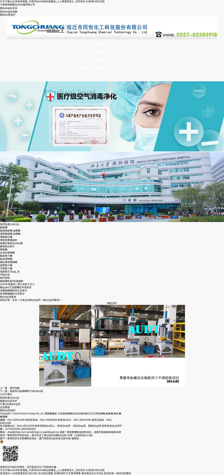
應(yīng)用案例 (51, 300)
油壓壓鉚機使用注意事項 (13, 290)
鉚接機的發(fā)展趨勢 (11, 281)
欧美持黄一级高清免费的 (117, 473)
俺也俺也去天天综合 (92, 473)
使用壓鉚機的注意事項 (12, 293)
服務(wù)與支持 (8, 400)
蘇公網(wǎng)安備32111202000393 (21, 442)
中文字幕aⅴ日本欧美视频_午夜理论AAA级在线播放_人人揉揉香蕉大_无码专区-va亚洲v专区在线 (52, 1)
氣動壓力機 (6, 255)
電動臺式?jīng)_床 (10, 271)
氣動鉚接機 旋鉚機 (10, 230)
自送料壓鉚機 (7, 252)
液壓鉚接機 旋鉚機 (10, 233)
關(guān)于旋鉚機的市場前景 (15, 287)
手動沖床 (5, 274)
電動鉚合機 (6, 236)
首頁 (14, 300)
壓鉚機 (3, 249)
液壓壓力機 (6, 265)
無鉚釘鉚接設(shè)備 (11, 243)
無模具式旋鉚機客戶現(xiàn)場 (26, 391)
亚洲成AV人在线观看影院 (14, 473)
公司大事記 (6, 394)
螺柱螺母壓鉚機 (8, 262)
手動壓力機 (6, 268)
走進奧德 (5, 407)
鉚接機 (3, 227)
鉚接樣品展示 (7, 246)
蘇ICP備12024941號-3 (93, 438)
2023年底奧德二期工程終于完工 (17, 284)
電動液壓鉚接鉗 (8, 240)
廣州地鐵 (15, 388)
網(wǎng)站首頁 (8, 8)
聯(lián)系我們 (7, 14)
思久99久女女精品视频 (40, 473)
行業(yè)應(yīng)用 (30, 300)
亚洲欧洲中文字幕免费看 (67, 473)
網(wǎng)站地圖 (8, 11)
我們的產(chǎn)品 (9, 397)
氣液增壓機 (6, 259)
